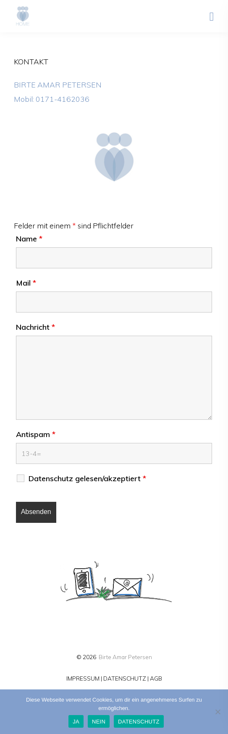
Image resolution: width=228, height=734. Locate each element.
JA (76, 721)
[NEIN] (217, 712)
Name (29, 239)
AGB (156, 678)
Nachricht (35, 327)
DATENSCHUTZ (124, 678)
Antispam (35, 434)
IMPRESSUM (83, 678)
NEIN (98, 721)
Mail (26, 283)
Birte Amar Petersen (125, 656)
